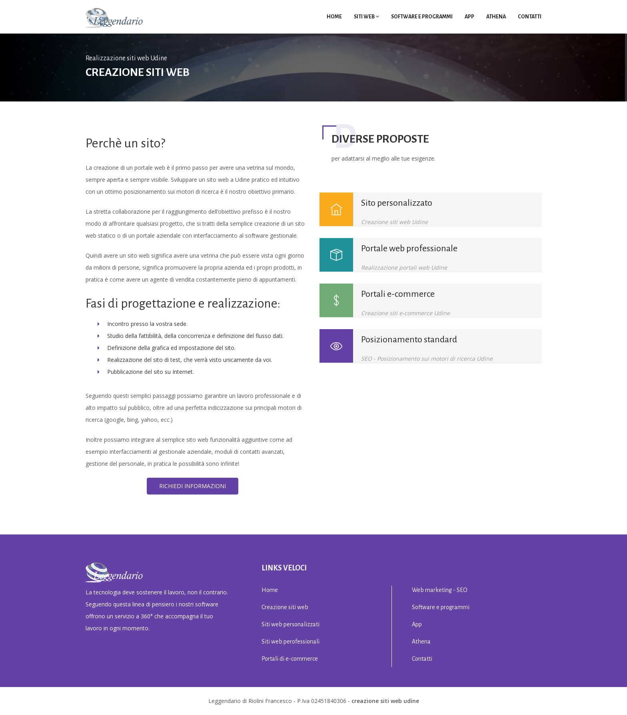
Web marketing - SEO (439, 590)
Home (334, 17)
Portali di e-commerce (290, 658)
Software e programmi (422, 17)
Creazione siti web (285, 607)
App (469, 17)
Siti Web (366, 17)
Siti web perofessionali (290, 641)
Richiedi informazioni (192, 486)
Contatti (529, 17)
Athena (496, 17)
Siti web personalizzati (290, 624)
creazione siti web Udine (385, 701)
